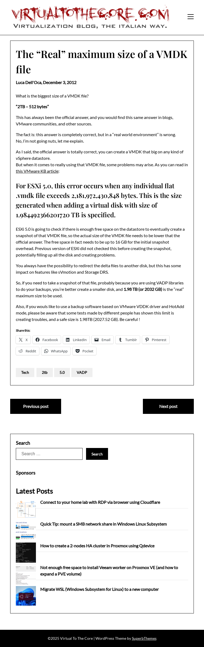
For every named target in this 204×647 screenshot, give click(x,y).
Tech (25, 372)
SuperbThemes (144, 638)
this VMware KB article (37, 171)
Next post (168, 406)
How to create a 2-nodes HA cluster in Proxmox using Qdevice (97, 545)
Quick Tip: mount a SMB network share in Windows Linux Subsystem (103, 523)
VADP (82, 372)
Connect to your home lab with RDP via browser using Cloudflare (100, 502)
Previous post (36, 406)
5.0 (62, 372)
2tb (44, 372)
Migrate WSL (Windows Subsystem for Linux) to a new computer (99, 589)
